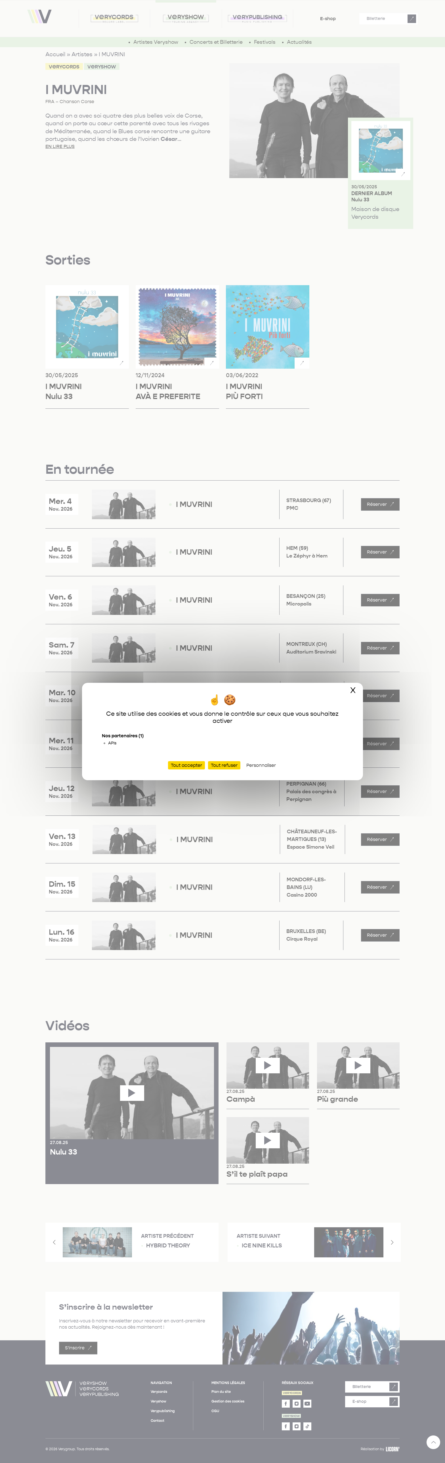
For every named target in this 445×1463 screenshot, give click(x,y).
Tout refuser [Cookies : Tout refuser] (224, 765)
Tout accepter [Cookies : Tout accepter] (186, 765)
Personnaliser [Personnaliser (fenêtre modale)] (261, 765)
